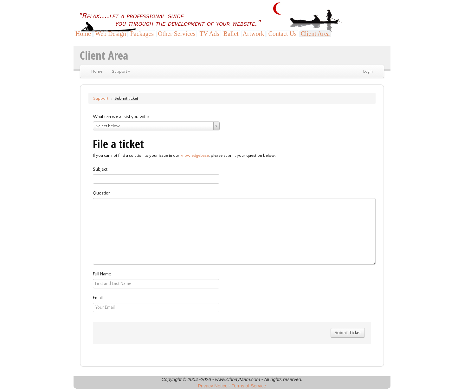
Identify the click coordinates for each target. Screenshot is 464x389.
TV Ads (209, 33)
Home (83, 33)
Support (121, 71)
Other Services (176, 33)
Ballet (231, 33)
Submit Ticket (348, 332)
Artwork (253, 33)
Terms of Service (249, 385)
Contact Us (282, 33)
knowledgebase (194, 155)
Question (102, 193)
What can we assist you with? (121, 116)
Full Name (102, 274)
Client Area (315, 33)
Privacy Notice (213, 385)
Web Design (110, 33)
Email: (98, 297)
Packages (142, 33)
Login (368, 71)
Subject (100, 169)
